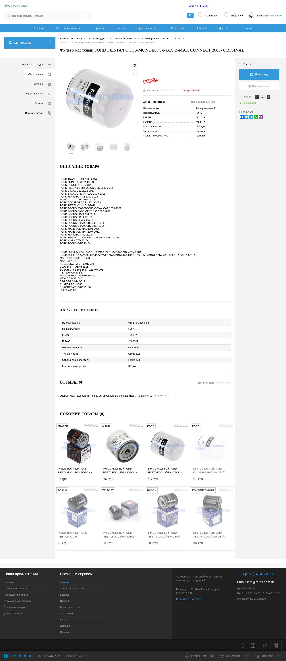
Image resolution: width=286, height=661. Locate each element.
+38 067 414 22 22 (197, 5)
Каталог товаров (30, 43)
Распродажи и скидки (16, 594)
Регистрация (20, 5)
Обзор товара (39, 74)
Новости (247, 28)
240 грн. (212, 481)
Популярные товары (15, 588)
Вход (7, 5)
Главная (39, 28)
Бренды (99, 28)
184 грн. (212, 545)
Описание (41, 84)
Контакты (201, 28)
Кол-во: (248, 96)
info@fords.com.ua (261, 582)
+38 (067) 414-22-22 (49, 656)
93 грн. (78, 481)
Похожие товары (38, 113)
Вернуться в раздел (36, 65)
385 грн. (123, 545)
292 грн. (123, 481)
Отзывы (120, 28)
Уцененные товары (14, 607)
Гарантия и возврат (148, 28)
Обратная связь (18, 656)
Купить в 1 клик (259, 86)
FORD (199, 112)
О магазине (178, 28)
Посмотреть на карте (188, 599)
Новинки (9, 582)
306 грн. (168, 545)
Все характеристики (203, 101)
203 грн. (78, 545)
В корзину (259, 74)
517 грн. (168, 481)
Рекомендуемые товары (17, 601)
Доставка (224, 28)
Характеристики (38, 94)
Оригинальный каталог (69, 28)
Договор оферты (13, 613)
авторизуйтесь (161, 395)
